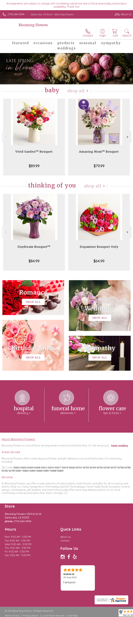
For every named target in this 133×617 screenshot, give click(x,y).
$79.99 (99, 165)
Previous (5, 137)
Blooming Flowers (33, 25)
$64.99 (98, 261)
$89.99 (34, 165)
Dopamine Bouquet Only (99, 247)
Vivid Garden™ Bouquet (34, 151)
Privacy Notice (30, 615)
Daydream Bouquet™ (34, 247)
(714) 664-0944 (16, 14)
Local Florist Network (53, 615)
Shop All (76, 90)
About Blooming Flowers (18, 439)
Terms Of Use (12, 615)
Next (128, 137)
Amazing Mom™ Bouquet (99, 151)
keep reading (119, 445)
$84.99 (34, 261)
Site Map (72, 615)
